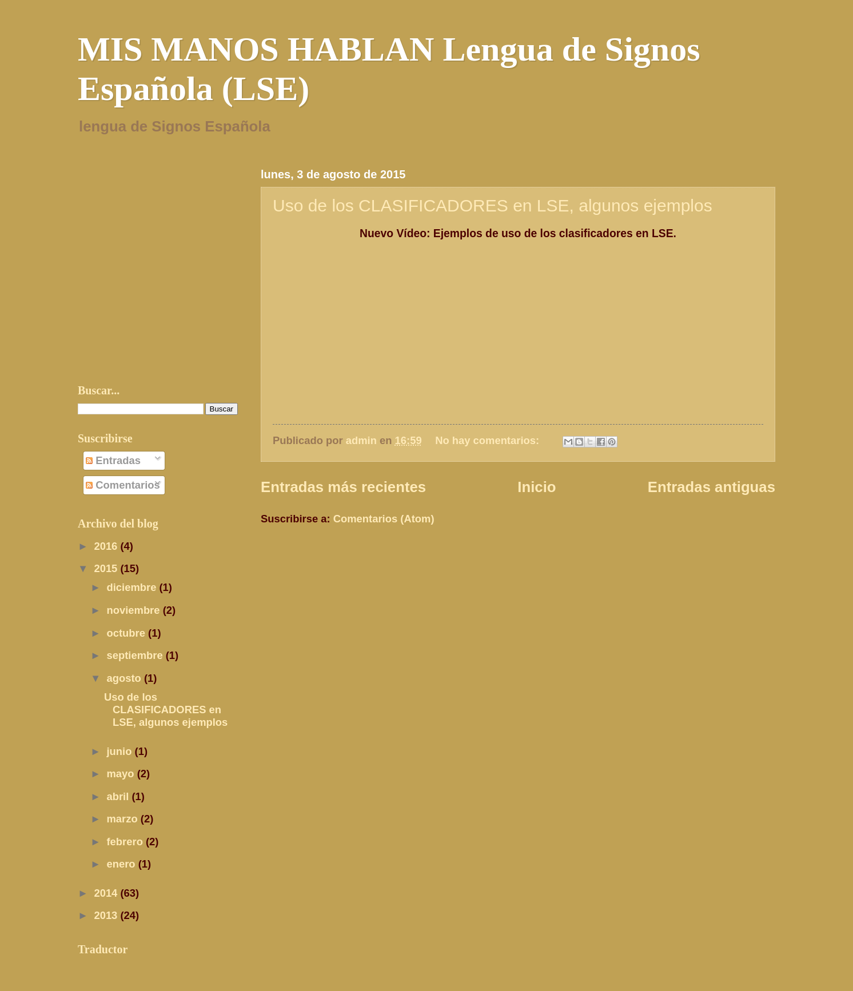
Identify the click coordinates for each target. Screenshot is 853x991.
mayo (122, 774)
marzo (124, 819)
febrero (126, 842)
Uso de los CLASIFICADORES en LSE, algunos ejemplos (492, 205)
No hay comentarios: (488, 440)
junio (121, 751)
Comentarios (123, 485)
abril (119, 796)
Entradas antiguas (711, 487)
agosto (125, 678)
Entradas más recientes (343, 487)
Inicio (536, 487)
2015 (107, 568)
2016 (107, 546)
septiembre (136, 655)
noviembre (135, 610)
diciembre (133, 587)
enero (122, 864)
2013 (107, 915)
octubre (128, 633)
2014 (107, 893)
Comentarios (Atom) (384, 519)
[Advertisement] (394, 561)
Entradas (113, 460)
